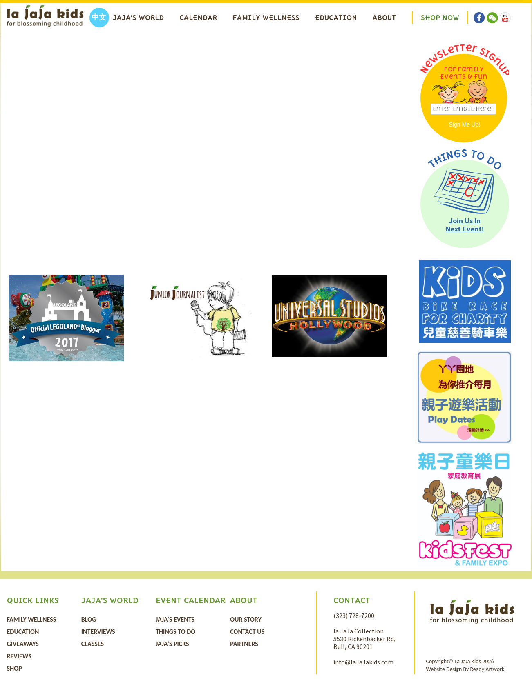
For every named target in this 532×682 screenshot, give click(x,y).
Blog (88, 619)
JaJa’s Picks (172, 644)
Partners (244, 644)
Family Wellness (266, 17)
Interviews (98, 631)
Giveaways (23, 644)
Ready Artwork (487, 669)
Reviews (19, 656)
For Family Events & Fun (463, 73)
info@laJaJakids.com (363, 662)
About (384, 17)
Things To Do (175, 631)
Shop (14, 668)
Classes (92, 644)
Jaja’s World (138, 17)
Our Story (246, 619)
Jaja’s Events (175, 619)
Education (336, 17)
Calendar (198, 17)
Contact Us (247, 631)
